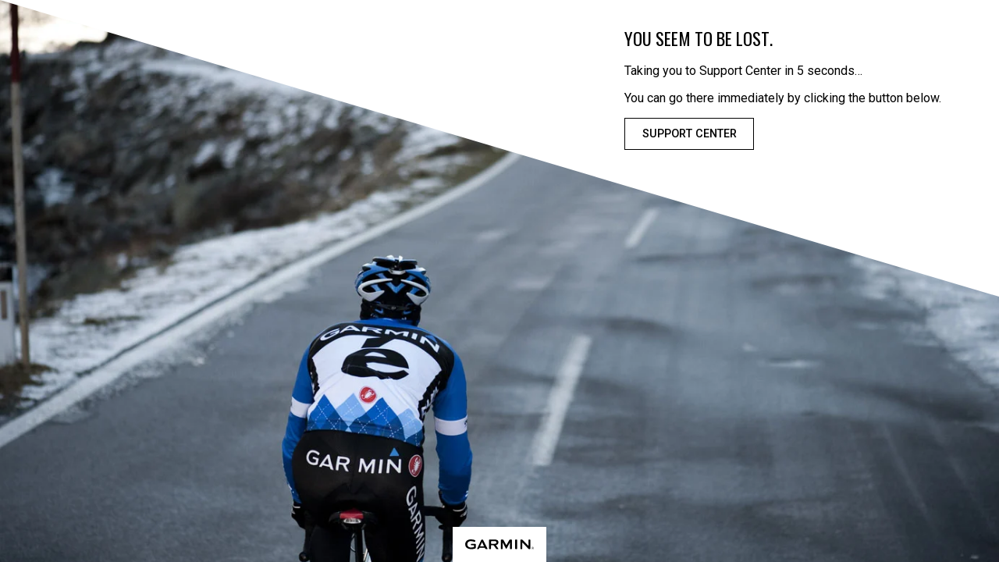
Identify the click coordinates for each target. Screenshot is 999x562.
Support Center (689, 133)
